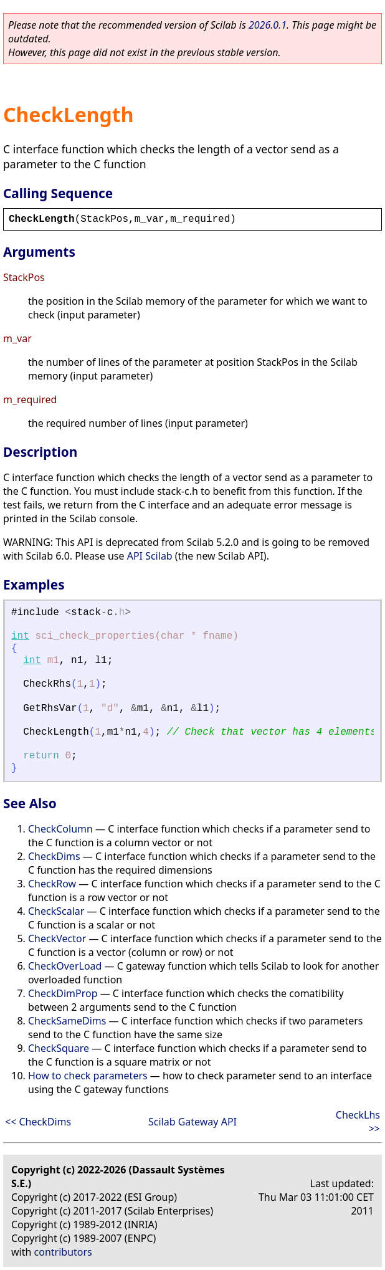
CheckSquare (58, 1048)
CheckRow (52, 883)
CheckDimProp (63, 993)
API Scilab (150, 556)
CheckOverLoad (65, 966)
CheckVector (57, 938)
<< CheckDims (38, 1122)
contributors (63, 1252)
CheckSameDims (67, 1021)
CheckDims (54, 856)
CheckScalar (56, 911)
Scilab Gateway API (192, 1122)
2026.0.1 (268, 25)
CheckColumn (60, 829)
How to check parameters (88, 1075)
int (20, 636)
